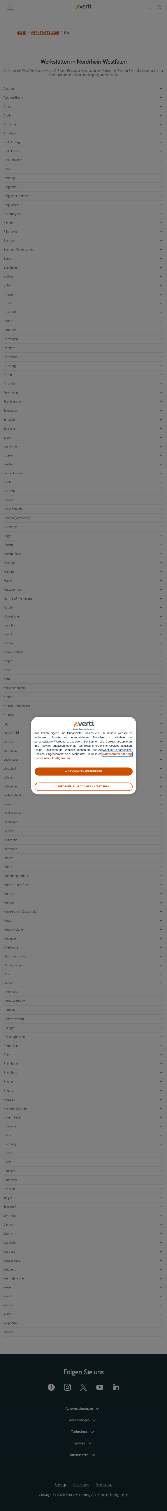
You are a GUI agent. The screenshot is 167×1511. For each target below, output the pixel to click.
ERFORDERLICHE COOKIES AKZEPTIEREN (83, 786)
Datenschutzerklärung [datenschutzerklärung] (117, 754)
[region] (83, 755)
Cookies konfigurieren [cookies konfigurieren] (55, 758)
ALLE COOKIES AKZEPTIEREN (83, 771)
